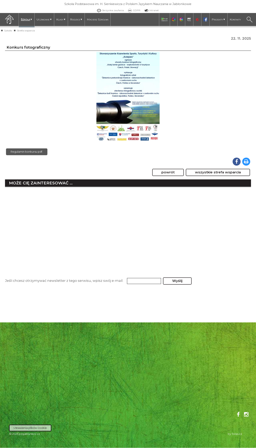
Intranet (150, 10)
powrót (168, 172)
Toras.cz (237, 434)
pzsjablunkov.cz (29, 434)
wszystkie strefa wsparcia (218, 172)
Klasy (61, 19)
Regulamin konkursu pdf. (27, 151)
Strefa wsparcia (26, 30)
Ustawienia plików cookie (30, 428)
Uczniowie (44, 19)
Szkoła (26, 19)
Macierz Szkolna (97, 19)
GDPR (133, 10)
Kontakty (235, 19)
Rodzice (76, 19)
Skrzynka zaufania (109, 10)
